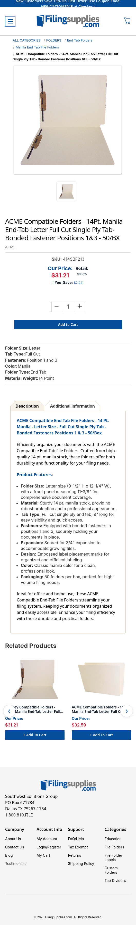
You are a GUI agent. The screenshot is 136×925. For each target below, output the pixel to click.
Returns (74, 855)
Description (27, 406)
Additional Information (72, 406)
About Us (13, 839)
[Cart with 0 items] (127, 21)
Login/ (42, 847)
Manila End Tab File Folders (37, 47)
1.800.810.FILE (19, 815)
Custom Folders (111, 870)
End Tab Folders (80, 40)
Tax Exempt (78, 847)
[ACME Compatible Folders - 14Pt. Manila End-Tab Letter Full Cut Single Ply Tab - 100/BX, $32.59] (101, 679)
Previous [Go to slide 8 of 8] (9, 711)
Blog (9, 855)
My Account (47, 839)
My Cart (43, 855)
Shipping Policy (81, 863)
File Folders (114, 847)
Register (54, 847)
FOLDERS (53, 40)
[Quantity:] (68, 307)
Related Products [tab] (31, 645)
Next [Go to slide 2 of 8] (127, 711)
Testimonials (15, 863)
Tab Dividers (115, 880)
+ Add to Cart (34, 734)
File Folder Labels (113, 857)
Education (113, 839)
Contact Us (14, 847)
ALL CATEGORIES (26, 40)
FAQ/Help (76, 839)
